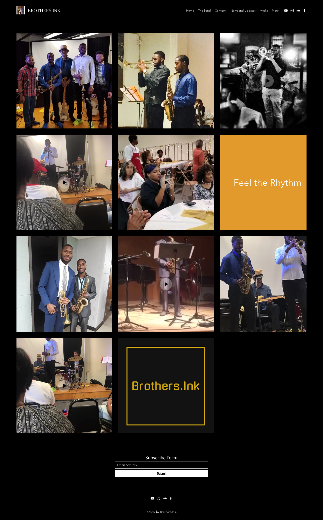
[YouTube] (286, 10)
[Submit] (161, 473)
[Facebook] (304, 10)
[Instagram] (292, 10)
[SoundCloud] (298, 10)
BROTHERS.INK (44, 10)
